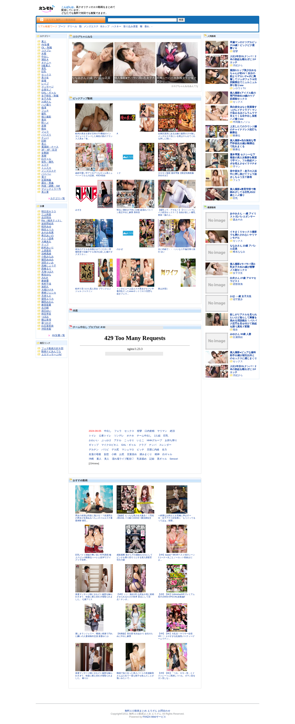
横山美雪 (46, 319)
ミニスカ (46, 167)
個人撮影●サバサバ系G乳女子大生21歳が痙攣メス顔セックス (242, 267)
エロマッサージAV (51, 354)
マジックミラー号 (51, 188)
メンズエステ (91, 26)
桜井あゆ (46, 226)
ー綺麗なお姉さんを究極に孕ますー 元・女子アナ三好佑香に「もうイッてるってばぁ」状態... (176, 518)
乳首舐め (142, 458)
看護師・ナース (50, 146)
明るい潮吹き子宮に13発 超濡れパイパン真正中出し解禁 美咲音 (135, 211)
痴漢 (43, 107)
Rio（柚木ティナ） (51, 220)
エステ (45, 164)
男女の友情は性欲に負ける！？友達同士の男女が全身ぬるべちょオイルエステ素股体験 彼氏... (94, 518)
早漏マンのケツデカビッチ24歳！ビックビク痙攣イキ (243, 45)
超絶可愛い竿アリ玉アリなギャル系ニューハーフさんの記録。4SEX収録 (94, 174)
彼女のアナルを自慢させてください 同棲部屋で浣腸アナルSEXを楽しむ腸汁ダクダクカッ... (94, 251)
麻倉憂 (45, 280)
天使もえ (46, 295)
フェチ (45, 110)
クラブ (142, 444)
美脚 (43, 155)
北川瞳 (45, 307)
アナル (117, 440)
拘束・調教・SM (50, 185)
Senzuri (174, 458)
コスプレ (46, 50)
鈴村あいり (47, 247)
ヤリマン (162, 431)
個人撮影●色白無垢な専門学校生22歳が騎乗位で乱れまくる (243, 143)
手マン (236, 166)
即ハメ (45, 122)
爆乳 (43, 113)
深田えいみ (47, 262)
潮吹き (45, 59)
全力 (164, 449)
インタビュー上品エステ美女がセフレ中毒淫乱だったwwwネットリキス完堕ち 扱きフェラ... (135, 291)
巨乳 (43, 71)
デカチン (94, 449)
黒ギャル (162, 458)
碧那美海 (238, 284)
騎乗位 (236, 135)
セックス (46, 74)
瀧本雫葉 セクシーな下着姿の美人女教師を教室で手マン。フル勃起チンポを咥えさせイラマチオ (243, 159)
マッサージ (47, 86)
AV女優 (45, 44)
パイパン (46, 173)
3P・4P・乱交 (49, 149)
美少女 (45, 77)
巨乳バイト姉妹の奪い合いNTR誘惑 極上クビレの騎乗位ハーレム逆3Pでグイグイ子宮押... (93, 557)
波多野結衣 (47, 223)
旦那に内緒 (153, 449)
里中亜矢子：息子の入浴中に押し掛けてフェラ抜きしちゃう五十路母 (243, 174)
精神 (157, 454)
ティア (45, 244)
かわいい (94, 440)
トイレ (92, 435)
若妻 (43, 125)
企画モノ (46, 89)
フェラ (45, 131)
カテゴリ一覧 (57, 198)
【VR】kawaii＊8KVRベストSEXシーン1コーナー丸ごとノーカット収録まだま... (176, 557)
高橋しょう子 (48, 265)
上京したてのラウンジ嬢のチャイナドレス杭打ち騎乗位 (243, 129)
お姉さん (46, 101)
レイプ (45, 83)
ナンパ (45, 137)
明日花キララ (48, 211)
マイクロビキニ (110, 444)
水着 (43, 53)
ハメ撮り (46, 104)
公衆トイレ (105, 435)
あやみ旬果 (47, 232)
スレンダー (165, 444)
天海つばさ (47, 271)
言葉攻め (132, 454)
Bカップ (104, 26)
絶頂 (172, 431)
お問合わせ (164, 710)
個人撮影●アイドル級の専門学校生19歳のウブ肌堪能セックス (243, 95)
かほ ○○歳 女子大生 (240, 296)
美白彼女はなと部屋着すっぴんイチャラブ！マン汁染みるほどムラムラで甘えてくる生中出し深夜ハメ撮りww (243, 112)
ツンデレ (119, 435)
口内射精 (149, 431)
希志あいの (47, 235)
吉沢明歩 (46, 217)
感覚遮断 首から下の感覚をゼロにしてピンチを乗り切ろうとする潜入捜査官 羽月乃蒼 (134, 557)
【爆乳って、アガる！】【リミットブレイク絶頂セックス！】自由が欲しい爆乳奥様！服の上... (176, 212)
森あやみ (238, 219)
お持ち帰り (171, 440)
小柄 (114, 454)
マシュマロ (128, 449)
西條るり (46, 268)
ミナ (119, 173)
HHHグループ (154, 440)
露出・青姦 (47, 182)
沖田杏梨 (46, 328)
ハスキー (116, 26)
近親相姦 (46, 179)
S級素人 (45, 65)
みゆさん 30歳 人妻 (240, 334)
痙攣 (139, 431)
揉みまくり (146, 454)
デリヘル (72, 26)
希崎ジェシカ (48, 292)
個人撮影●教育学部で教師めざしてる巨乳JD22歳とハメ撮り (243, 192)
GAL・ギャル (48, 92)
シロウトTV (239, 88)
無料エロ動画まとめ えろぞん (141, 710)
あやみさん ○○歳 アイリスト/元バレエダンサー (243, 215)
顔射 (43, 140)
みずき (78, 210)
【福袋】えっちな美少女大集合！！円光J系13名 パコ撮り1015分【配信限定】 (135, 516)
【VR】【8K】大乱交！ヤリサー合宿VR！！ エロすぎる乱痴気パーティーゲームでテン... (176, 636)
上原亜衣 (46, 250)
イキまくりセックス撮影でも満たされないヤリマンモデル (243, 234)
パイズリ (46, 134)
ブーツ (61, 26)
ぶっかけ (106, 440)
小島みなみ (47, 256)
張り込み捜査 (130, 26)
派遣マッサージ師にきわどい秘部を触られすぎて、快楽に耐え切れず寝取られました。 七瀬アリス (94, 596)
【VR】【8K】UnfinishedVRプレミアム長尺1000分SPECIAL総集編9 (176, 595)
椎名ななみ (239, 251)
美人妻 (45, 191)
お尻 (121, 454)
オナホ (130, 435)
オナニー (46, 62)
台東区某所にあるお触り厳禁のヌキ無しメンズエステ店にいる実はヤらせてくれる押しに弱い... (176, 136)
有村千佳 (46, 283)
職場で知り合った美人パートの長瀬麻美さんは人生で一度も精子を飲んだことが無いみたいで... (135, 675)
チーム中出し (144, 435)
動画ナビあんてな (51, 351)
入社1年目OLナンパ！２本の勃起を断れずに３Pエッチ (243, 59)
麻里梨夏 (46, 304)
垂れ (146, 26)
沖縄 (91, 458)
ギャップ (94, 444)
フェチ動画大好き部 (52, 348)
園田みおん (47, 301)
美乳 (43, 68)
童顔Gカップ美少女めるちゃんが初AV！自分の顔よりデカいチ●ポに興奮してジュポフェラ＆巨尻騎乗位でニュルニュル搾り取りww (243, 78)
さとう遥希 (47, 238)
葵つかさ (46, 322)
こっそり (129, 440)
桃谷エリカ (47, 229)
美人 (43, 143)
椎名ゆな (46, 274)
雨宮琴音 (46, 313)
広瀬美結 (238, 337)
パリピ (105, 449)
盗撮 (43, 80)
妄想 (106, 454)
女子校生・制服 (50, 95)
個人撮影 (46, 116)
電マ (43, 176)
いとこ (140, 440)
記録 (151, 458)
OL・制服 (46, 47)
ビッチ (140, 449)
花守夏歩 (238, 299)
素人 (43, 41)
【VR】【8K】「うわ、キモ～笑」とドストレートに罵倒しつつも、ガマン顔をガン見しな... (176, 675)
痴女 (43, 128)
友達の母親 (95, 454)
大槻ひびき (47, 289)
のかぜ (120, 249)
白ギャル (46, 158)
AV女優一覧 (58, 335)
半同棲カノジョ (241, 122)
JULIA (44, 277)
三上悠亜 (46, 214)
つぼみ (45, 316)
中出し (45, 56)
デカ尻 (115, 449)
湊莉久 (45, 286)
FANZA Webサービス (154, 716)
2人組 (157, 435)
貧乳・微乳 (47, 161)
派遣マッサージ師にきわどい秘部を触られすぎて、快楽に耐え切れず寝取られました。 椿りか (94, 675)
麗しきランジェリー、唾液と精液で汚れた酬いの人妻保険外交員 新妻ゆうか (94, 634)
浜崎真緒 (46, 253)
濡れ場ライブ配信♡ (123, 458)
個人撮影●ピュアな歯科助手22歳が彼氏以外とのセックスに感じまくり (243, 355)
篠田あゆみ (47, 259)
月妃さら (238, 65)
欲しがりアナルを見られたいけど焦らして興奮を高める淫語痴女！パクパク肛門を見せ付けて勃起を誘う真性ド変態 (243, 320)
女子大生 (46, 98)
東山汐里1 (162, 289)
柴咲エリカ (47, 298)
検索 (181, 19)
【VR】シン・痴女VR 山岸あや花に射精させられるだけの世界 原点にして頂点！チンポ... (135, 596)
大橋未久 (46, 241)
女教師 (45, 152)
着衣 (43, 119)
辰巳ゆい (46, 310)
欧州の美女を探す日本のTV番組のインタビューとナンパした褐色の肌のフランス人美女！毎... (94, 136)
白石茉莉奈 (47, 325)
